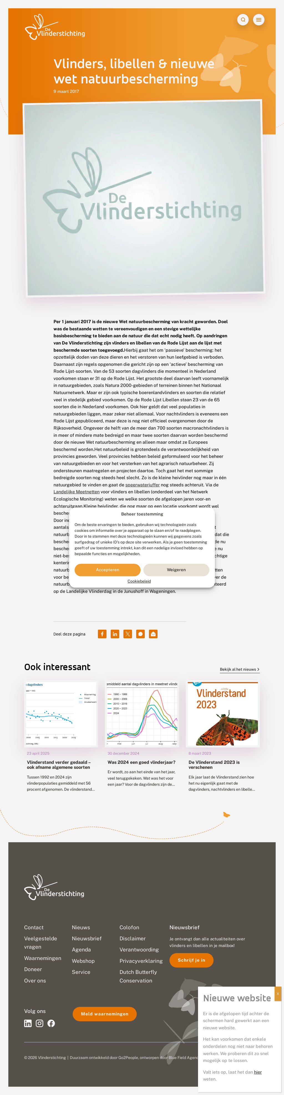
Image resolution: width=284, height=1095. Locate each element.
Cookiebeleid (139, 581)
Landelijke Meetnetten (77, 491)
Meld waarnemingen (104, 1014)
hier (258, 1072)
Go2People (128, 1057)
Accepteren (107, 570)
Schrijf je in (191, 960)
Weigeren (176, 570)
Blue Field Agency (185, 1057)
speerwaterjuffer (142, 484)
